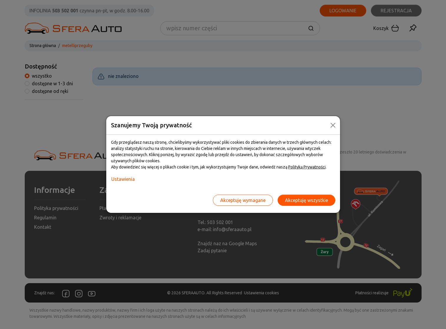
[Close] (333, 125)
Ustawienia (123, 179)
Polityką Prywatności (307, 167)
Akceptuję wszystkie (306, 200)
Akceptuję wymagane (243, 200)
